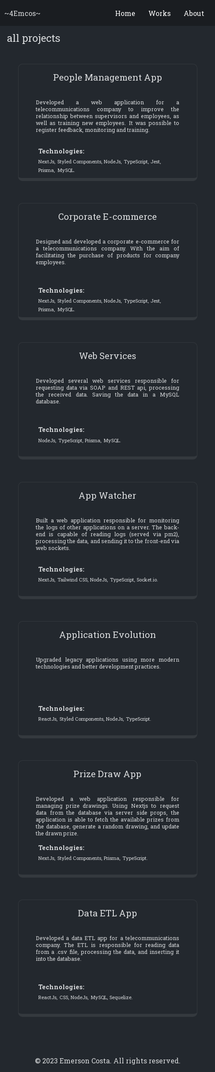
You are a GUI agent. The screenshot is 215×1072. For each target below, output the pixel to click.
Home (125, 13)
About (194, 13)
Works (159, 13)
